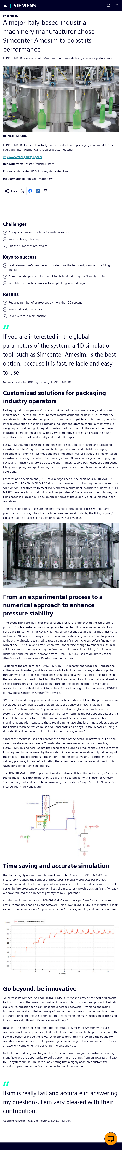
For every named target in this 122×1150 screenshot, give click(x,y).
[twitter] (22, 191)
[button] (110, 1138)
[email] (45, 191)
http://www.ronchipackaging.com (22, 156)
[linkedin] (38, 191)
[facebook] (30, 191)
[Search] (108, 5)
